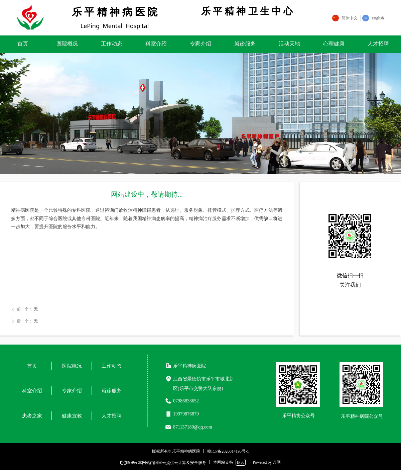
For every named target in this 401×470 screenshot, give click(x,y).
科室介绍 (156, 43)
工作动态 (111, 43)
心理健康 (334, 43)
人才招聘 (378, 43)
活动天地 (289, 43)
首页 (22, 43)
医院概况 (67, 43)
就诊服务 (245, 43)
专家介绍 (200, 43)
